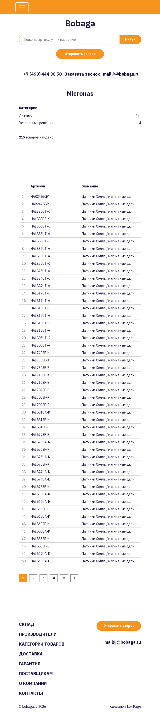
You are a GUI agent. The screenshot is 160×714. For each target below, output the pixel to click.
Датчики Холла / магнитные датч (107, 196)
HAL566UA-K (40, 494)
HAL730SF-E (40, 368)
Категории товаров (41, 644)
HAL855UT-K (40, 241)
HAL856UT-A (40, 234)
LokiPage (134, 706)
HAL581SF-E (40, 427)
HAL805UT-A (40, 345)
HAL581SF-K (40, 420)
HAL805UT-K (40, 338)
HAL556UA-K (40, 531)
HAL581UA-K (40, 412)
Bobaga (80, 23)
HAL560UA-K (40, 516)
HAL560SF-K (40, 524)
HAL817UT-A (40, 301)
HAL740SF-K (40, 353)
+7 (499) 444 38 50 (42, 74)
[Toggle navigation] (22, 7)
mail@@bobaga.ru (121, 74)
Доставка (31, 654)
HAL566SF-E (40, 509)
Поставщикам (36, 673)
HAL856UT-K (40, 226)
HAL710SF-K (40, 375)
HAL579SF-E (40, 434)
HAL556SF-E (40, 546)
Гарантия (29, 663)
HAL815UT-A (40, 315)
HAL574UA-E (40, 479)
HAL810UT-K (40, 323)
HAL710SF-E (40, 382)
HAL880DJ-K (40, 219)
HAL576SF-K (40, 449)
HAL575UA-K (40, 457)
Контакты (31, 693)
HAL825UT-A (40, 271)
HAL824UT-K (40, 278)
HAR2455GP (40, 196)
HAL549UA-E (40, 561)
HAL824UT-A (40, 286)
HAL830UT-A (40, 256)
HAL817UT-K (40, 293)
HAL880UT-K (40, 211)
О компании (33, 683)
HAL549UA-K (40, 554)
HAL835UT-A (40, 248)
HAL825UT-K (40, 263)
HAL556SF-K (40, 539)
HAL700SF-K (40, 397)
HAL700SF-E (40, 405)
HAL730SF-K (40, 360)
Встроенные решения (36, 123)
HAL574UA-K (40, 472)
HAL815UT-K (40, 308)
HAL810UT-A (40, 330)
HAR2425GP (40, 204)
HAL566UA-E (40, 501)
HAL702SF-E (40, 390)
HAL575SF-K (40, 464)
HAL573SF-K (40, 487)
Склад (26, 624)
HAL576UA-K (40, 442)
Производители (38, 634)
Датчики (26, 116)
